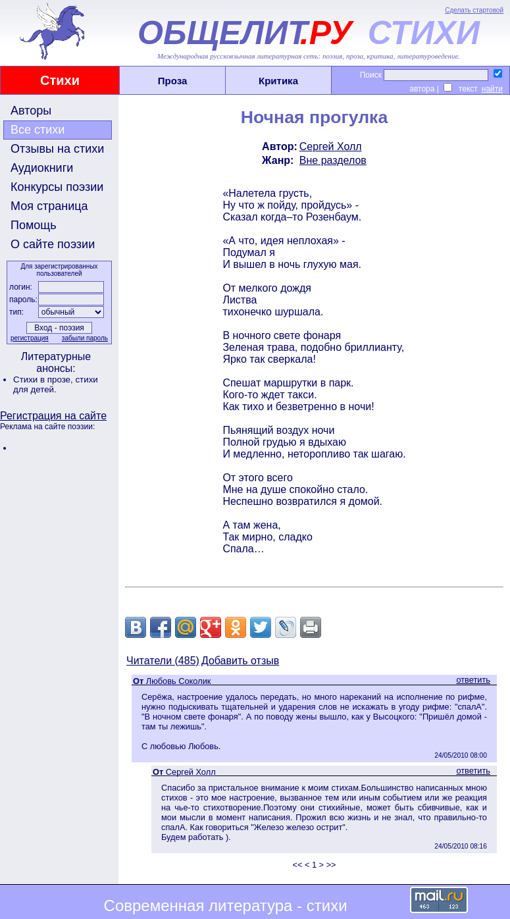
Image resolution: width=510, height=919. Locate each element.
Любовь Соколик (178, 681)
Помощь (34, 225)
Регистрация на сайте (53, 415)
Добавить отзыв (240, 660)
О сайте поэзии (53, 244)
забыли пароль (85, 338)
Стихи (60, 80)
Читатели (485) (162, 660)
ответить (473, 680)
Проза (173, 80)
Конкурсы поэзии (57, 187)
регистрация (30, 338)
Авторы (31, 110)
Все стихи (37, 129)
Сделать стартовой (474, 10)
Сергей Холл (330, 146)
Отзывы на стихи (57, 148)
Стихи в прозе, (44, 379)
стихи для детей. (55, 384)
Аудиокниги (42, 167)
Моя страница (49, 206)
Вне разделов (333, 160)
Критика (278, 80)
